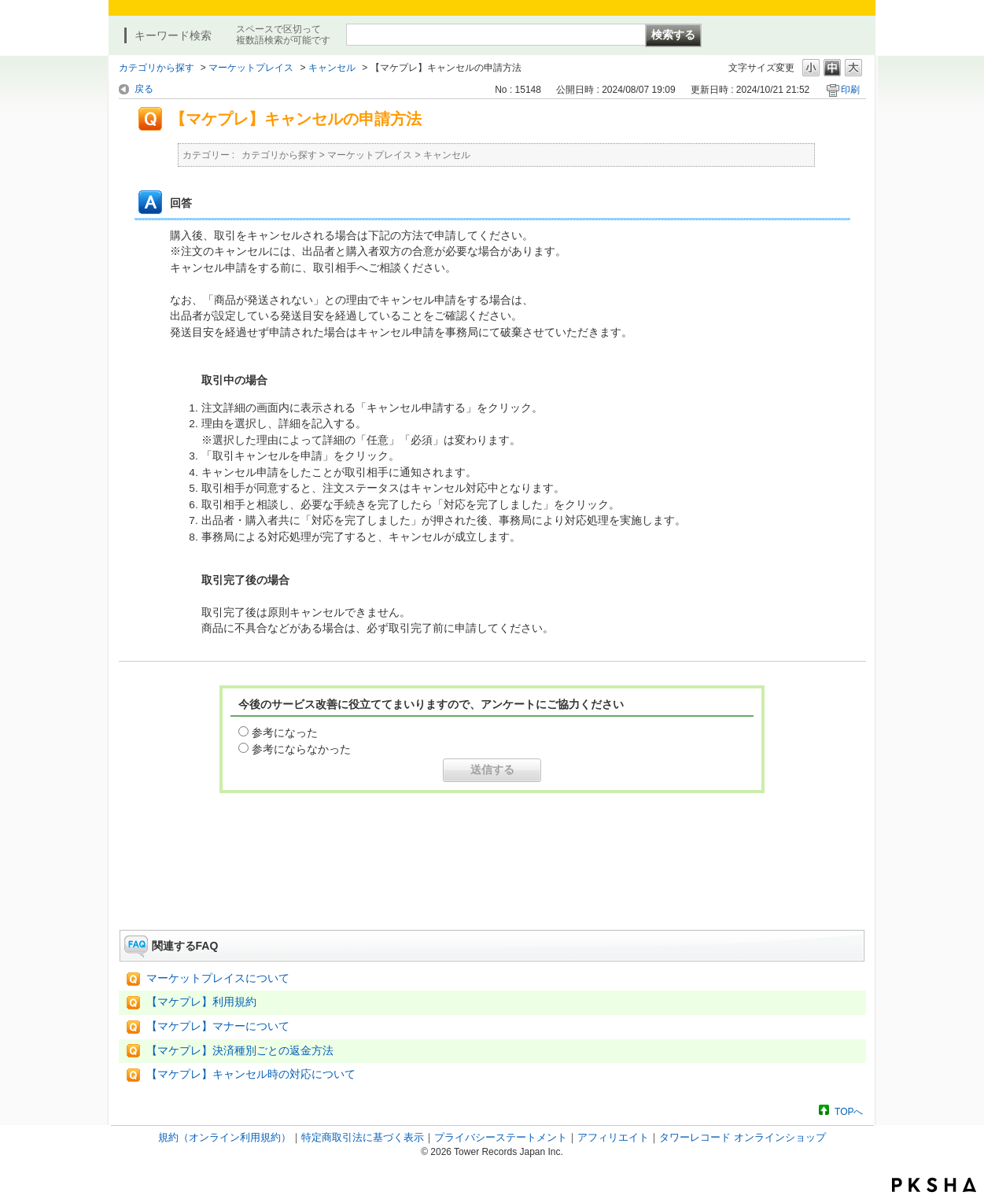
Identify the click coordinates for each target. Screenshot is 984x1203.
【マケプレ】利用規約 (201, 1002)
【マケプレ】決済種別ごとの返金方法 (240, 1051)
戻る (144, 88)
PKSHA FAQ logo (934, 1185)
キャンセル (332, 67)
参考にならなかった (301, 749)
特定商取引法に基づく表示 (362, 1137)
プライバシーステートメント (500, 1137)
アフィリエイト (613, 1137)
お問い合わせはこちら (492, 886)
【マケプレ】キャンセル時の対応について (251, 1074)
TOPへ (849, 1111)
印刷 (850, 89)
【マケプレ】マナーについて (217, 1026)
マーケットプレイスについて (217, 978)
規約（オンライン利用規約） (224, 1137)
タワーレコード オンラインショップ (742, 1137)
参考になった (285, 732)
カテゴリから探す (156, 67)
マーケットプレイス (250, 67)
